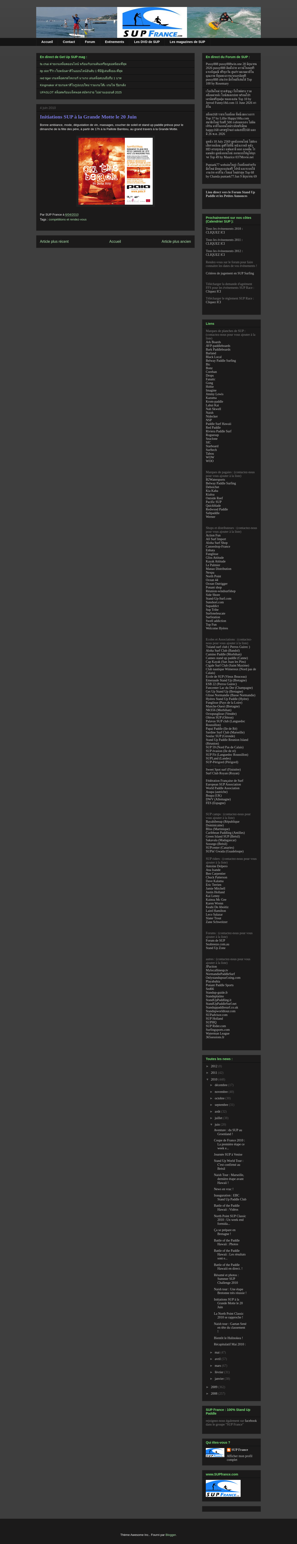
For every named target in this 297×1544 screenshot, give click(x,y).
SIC (208, 442)
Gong (209, 383)
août (218, 1111)
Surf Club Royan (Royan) (222, 773)
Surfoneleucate (215, 613)
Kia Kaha (212, 491)
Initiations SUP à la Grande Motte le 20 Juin (88, 117)
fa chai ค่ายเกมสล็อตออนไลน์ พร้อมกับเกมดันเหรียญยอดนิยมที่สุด (83, 64)
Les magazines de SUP (187, 42)
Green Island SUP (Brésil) (223, 836)
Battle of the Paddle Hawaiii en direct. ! (228, 1267)
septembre (222, 1105)
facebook (251, 1420)
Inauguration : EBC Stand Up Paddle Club (230, 1197)
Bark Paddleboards (218, 349)
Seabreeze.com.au (217, 944)
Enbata (210, 550)
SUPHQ (211, 1022)
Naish (209, 412)
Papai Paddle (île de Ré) (221, 728)
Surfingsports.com (218, 1030)
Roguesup (212, 435)
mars (218, 1365)
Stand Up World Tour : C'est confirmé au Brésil (228, 1164)
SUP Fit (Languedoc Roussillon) (227, 754)
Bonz (209, 368)
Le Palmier (213, 565)
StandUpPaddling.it (218, 1000)
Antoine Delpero (217, 866)
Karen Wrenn (214, 903)
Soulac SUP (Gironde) (220, 736)
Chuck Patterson (216, 877)
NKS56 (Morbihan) (218, 710)
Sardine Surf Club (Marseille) (225, 732)
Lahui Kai (212, 405)
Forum (90, 42)
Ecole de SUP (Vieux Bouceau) (226, 676)
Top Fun (211, 624)
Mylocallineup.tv (217, 970)
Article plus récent (54, 241)
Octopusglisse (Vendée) (221, 714)
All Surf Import (216, 539)
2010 (214, 1079)
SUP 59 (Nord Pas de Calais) (224, 747)
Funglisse (212, 554)
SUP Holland (214, 1018)
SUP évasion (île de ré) (221, 751)
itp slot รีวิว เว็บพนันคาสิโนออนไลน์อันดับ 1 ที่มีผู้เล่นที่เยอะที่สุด (81, 71)
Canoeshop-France (218, 546)
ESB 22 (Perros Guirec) (221, 684)
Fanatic (210, 379)
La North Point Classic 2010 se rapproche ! (229, 1315)
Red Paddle (213, 427)
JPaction (211, 966)
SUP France (240, 1450)
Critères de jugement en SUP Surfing (230, 273)
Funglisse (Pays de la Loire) (224, 702)
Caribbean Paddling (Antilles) (225, 832)
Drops (210, 375)
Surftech (211, 450)
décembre (221, 1085)
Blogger (171, 1535)
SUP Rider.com (216, 1026)
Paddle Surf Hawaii (218, 424)
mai (217, 1352)
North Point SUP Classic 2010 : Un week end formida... (230, 1220)
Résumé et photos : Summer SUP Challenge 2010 (226, 1279)
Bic (208, 364)
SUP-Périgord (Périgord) (222, 762)
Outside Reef (214, 498)
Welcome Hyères (217, 628)
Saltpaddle (213, 513)
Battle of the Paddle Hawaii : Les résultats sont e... (230, 1254)
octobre (220, 1098)
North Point (213, 576)
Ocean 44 (212, 580)
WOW (210, 457)
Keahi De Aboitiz (217, 907)
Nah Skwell (213, 409)
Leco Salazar (214, 914)
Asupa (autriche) (217, 792)
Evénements (114, 42)
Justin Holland (215, 892)
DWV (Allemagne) (218, 799)
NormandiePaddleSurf (220, 974)
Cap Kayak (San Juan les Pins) (226, 662)
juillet (219, 1118)
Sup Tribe (212, 609)
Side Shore (213, 595)
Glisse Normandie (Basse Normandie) (230, 695)
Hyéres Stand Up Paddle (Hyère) (227, 699)
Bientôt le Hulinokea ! (228, 1338)
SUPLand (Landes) (218, 758)
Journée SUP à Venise (228, 1154)
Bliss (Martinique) (218, 829)
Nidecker (212, 416)
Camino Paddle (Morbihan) (224, 654)
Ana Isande (213, 870)
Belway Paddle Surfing (221, 360)
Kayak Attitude (216, 561)
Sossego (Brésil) (216, 844)
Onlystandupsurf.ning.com (223, 977)
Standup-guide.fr (217, 992)
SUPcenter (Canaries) (220, 847)
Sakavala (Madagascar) (221, 840)
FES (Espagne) (215, 803)
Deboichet (212, 487)
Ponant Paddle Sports (220, 985)
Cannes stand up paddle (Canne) (227, 658)
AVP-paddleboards (218, 346)
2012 (214, 1066)
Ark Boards (213, 342)
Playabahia (213, 981)
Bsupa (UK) (214, 795)
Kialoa (210, 494)
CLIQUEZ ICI (215, 232)
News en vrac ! (223, 1189)
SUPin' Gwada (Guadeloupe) (225, 851)
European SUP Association (223, 784)
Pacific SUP (214, 502)
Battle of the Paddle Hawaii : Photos (227, 1242)
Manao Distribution (218, 569)
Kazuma (211, 398)
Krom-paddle (214, 401)
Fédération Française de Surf (224, 780)
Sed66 (210, 989)
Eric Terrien (213, 885)
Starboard (212, 446)
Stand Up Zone (216, 948)
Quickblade (213, 505)
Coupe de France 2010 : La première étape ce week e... (229, 1144)
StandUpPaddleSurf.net (221, 1003)
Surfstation (213, 617)
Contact (69, 42)
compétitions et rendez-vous (68, 219)
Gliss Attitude (215, 557)
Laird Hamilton (216, 911)
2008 (214, 1393)
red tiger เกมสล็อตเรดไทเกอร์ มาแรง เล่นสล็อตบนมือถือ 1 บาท (81, 78)
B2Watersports (215, 479)
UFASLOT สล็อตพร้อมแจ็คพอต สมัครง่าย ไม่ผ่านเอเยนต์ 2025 (81, 92)
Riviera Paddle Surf (218, 431)
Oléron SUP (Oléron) (219, 717)
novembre (221, 1092)
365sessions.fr (215, 1037)
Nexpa (210, 572)
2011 (214, 1072)
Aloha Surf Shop (217, 543)
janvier (219, 1378)
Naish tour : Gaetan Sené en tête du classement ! (230, 1328)
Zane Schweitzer (217, 922)
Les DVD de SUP (147, 42)
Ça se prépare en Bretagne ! (225, 1232)
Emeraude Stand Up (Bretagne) (226, 680)
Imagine (211, 390)
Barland (211, 353)
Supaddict (212, 606)
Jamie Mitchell (215, 888)
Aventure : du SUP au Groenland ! (228, 1132)
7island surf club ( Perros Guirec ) (228, 647)
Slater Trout (213, 918)
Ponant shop (214, 587)
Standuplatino (215, 996)
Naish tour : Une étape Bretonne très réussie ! (230, 1291)
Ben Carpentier (216, 873)
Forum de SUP (215, 940)
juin (217, 1124)
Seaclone (212, 438)
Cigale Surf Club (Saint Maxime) (227, 665)
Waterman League (217, 1033)
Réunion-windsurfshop (221, 591)
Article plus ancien (176, 241)
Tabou (210, 453)
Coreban (211, 372)
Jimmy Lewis (214, 394)
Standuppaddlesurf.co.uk (222, 1007)
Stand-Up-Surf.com (218, 598)
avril (218, 1359)
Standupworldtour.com (221, 1011)
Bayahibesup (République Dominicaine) (222, 823)
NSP (209, 420)
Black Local (214, 357)
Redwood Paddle (217, 509)
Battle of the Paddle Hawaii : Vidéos (227, 1207)
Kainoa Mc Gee (216, 899)
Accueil (47, 42)
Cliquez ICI (213, 291)
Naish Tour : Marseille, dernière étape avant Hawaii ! (229, 1179)
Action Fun (213, 535)
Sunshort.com (215, 602)
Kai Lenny (213, 896)
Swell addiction (216, 621)
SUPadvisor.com (217, 1015)
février (219, 1372)
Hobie (210, 386)
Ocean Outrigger (217, 583)
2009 (214, 1387)
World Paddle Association (222, 788)
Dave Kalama (215, 881)
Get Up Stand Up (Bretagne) (224, 691)
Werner (210, 517)
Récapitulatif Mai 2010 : (230, 1344)
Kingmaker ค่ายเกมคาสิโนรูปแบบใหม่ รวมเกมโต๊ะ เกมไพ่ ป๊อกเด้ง (83, 85)
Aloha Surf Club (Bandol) (223, 650)
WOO (209, 461)
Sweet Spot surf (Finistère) (223, 769)
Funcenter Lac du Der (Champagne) (229, 688)
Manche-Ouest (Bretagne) (223, 706)
